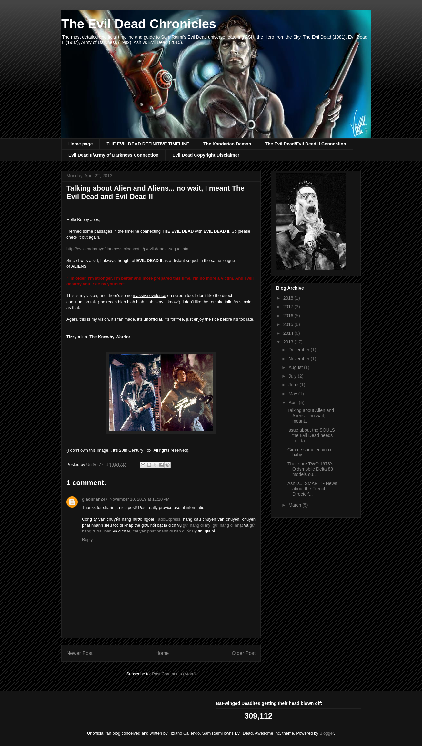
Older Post (244, 653)
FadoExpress (168, 519)
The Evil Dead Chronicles (138, 24)
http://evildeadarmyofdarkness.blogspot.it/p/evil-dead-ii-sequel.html (128, 248)
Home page (80, 143)
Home (162, 653)
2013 (289, 341)
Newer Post (79, 653)
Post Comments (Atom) (174, 673)
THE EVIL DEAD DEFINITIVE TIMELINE (147, 143)
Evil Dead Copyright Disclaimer (205, 155)
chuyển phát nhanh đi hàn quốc (162, 531)
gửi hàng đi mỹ (196, 525)
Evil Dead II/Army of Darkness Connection (113, 155)
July (293, 376)
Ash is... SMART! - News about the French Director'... (312, 489)
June (293, 384)
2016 (289, 315)
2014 (289, 333)
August (296, 367)
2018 (289, 298)
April (293, 402)
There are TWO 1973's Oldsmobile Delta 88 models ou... (310, 469)
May (293, 393)
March (295, 505)
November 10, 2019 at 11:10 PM (139, 499)
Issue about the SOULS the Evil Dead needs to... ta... (311, 435)
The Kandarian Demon (227, 143)
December (299, 349)
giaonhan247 (94, 499)
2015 (289, 324)
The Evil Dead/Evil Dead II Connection (305, 143)
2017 (289, 306)
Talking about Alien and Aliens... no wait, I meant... (310, 416)
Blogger (326, 733)
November (299, 358)
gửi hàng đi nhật (228, 525)
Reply (87, 539)
